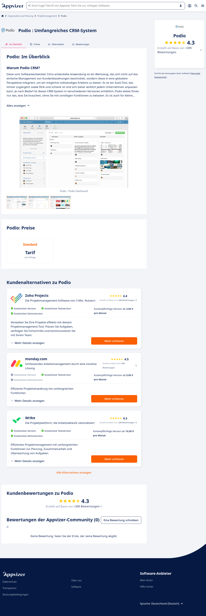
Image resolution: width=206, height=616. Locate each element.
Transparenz (9, 588)
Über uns (76, 580)
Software (76, 586)
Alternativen (56, 44)
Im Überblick (13, 44)
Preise (35, 44)
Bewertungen (81, 44)
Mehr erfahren (114, 341)
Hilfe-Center (146, 586)
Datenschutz (10, 581)
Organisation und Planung (20, 15)
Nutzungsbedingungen (15, 594)
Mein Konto (146, 580)
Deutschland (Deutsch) (167, 604)
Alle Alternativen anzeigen (74, 472)
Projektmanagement (47, 15)
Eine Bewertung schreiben (121, 520)
